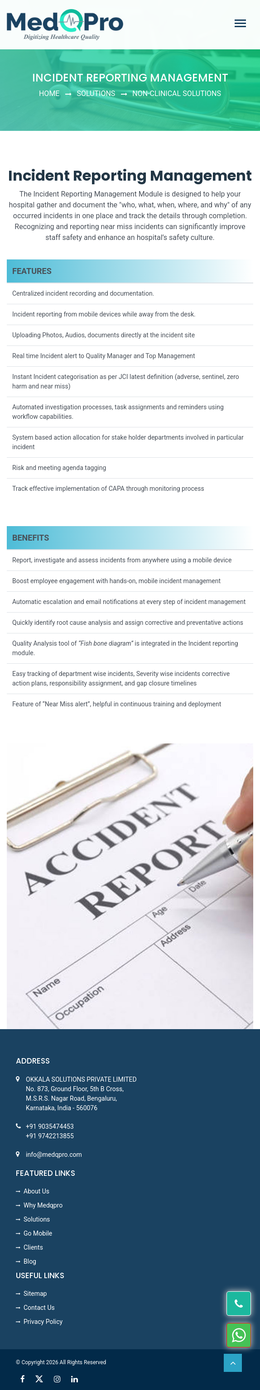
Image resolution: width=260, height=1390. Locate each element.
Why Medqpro (43, 1205)
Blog (30, 1261)
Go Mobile (38, 1233)
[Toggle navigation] (240, 23)
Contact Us (39, 1307)
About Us (36, 1191)
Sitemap (35, 1293)
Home (49, 93)
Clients (33, 1247)
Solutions (96, 93)
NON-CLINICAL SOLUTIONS (176, 93)
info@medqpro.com (54, 1154)
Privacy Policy (43, 1321)
